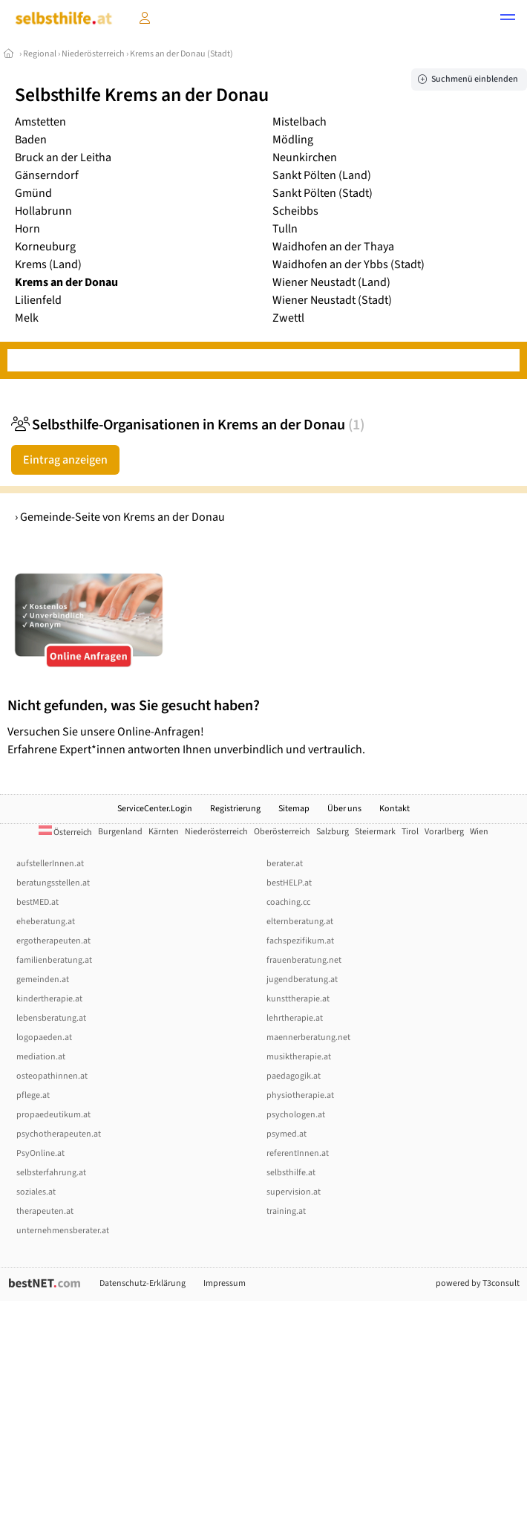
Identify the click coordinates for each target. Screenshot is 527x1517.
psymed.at (286, 1134)
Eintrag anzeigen (65, 460)
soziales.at (36, 1192)
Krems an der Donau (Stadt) (181, 54)
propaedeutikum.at (53, 1114)
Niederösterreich (93, 54)
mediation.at (40, 1056)
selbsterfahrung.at (51, 1172)
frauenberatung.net (303, 960)
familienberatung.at (54, 960)
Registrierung (235, 808)
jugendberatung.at (302, 979)
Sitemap (294, 808)
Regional (39, 54)
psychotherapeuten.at (58, 1134)
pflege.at (33, 1095)
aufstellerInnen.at (50, 863)
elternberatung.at (299, 921)
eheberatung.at (45, 921)
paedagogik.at (293, 1076)
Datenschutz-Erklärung (142, 1283)
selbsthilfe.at (290, 1172)
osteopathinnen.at (52, 1076)
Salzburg (332, 831)
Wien (479, 831)
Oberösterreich (282, 831)
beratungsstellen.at (53, 883)
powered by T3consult (478, 1283)
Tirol (410, 831)
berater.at (284, 863)
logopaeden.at (44, 1037)
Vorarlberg (444, 831)
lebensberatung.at (51, 1018)
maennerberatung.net (308, 1037)
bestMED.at (37, 902)
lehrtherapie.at (294, 1018)
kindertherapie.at (49, 999)
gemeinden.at (42, 979)
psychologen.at (295, 1114)
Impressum (224, 1283)
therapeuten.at (44, 1211)
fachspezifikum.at (300, 941)
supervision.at (293, 1192)
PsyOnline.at (40, 1153)
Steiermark (375, 831)
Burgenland (120, 831)
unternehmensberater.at (62, 1230)
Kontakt (394, 808)
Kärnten (163, 831)
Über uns (344, 808)
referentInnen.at (297, 1153)
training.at (286, 1211)
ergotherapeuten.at (53, 941)
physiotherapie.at (300, 1095)
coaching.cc (288, 902)
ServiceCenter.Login (154, 808)
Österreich (65, 832)
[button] (508, 19)
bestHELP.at (289, 883)
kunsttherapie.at (298, 999)
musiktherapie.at (298, 1056)
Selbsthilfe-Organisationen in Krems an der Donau (187, 425)
